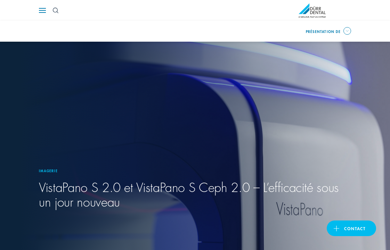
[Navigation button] (42, 10)
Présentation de (323, 31)
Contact (355, 228)
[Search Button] (55, 10)
